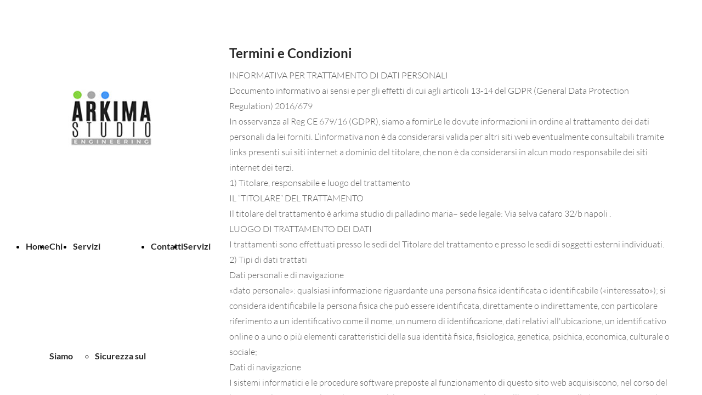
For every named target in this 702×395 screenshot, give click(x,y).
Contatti (167, 246)
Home (37, 246)
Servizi (86, 246)
